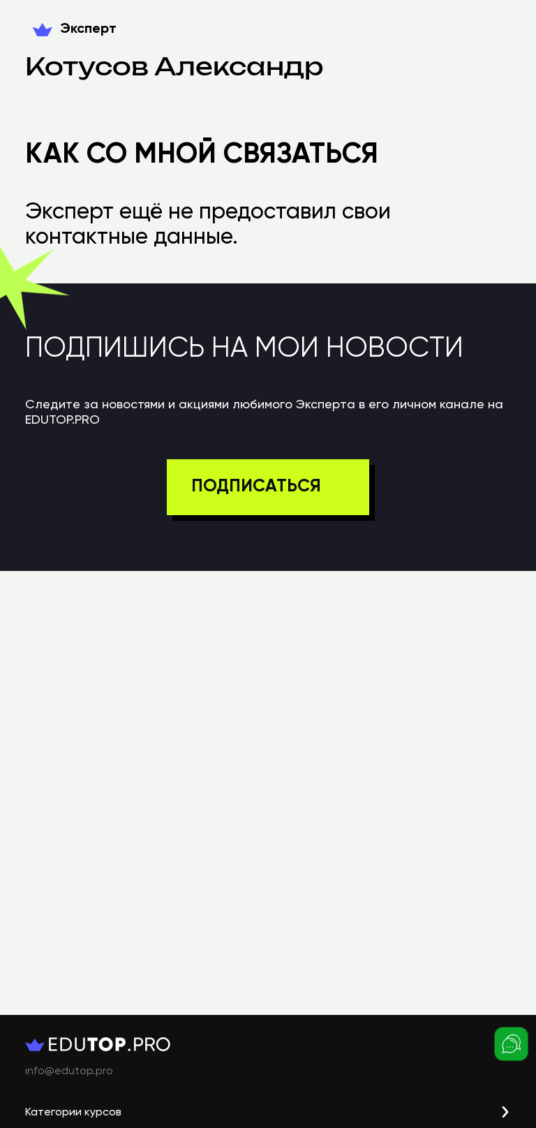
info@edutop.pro (69, 1071)
